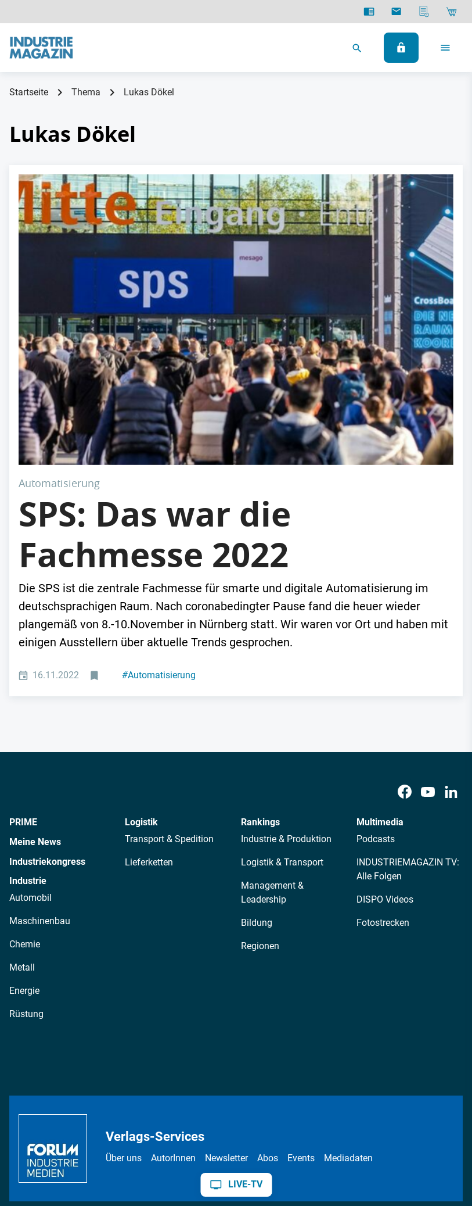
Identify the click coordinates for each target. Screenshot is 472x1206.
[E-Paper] (369, 11)
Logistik (141, 677)
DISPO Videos (384, 754)
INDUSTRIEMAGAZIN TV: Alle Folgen (407, 724)
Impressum (156, 1114)
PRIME (23, 677)
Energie (24, 845)
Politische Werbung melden (380, 1114)
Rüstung (26, 869)
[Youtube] (428, 646)
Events (301, 1012)
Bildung (256, 777)
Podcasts (375, 694)
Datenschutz (71, 1114)
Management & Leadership (272, 747)
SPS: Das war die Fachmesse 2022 (155, 388)
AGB (115, 1114)
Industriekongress (47, 716)
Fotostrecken (382, 777)
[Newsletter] (396, 11)
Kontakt (205, 1114)
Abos (267, 1012)
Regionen (260, 801)
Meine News (35, 697)
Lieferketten (149, 717)
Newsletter (226, 1012)
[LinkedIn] (451, 646)
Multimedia (379, 677)
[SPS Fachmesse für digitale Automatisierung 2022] (236, 247)
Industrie (27, 736)
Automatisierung (159, 530)
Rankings (260, 677)
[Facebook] (405, 646)
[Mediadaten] (424, 11)
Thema (85, 92)
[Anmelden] (401, 48)
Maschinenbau (39, 776)
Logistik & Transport (282, 717)
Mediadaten (348, 1012)
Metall (22, 822)
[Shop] (451, 11)
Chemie (24, 799)
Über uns (124, 1012)
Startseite (28, 92)
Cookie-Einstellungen (272, 1114)
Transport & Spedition (169, 694)
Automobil (30, 752)
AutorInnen (173, 1012)
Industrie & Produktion (286, 694)
